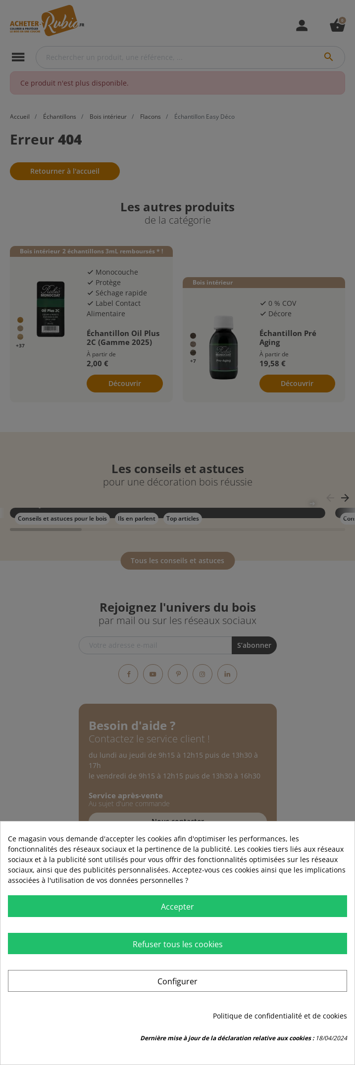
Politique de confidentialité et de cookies (280, 1015)
